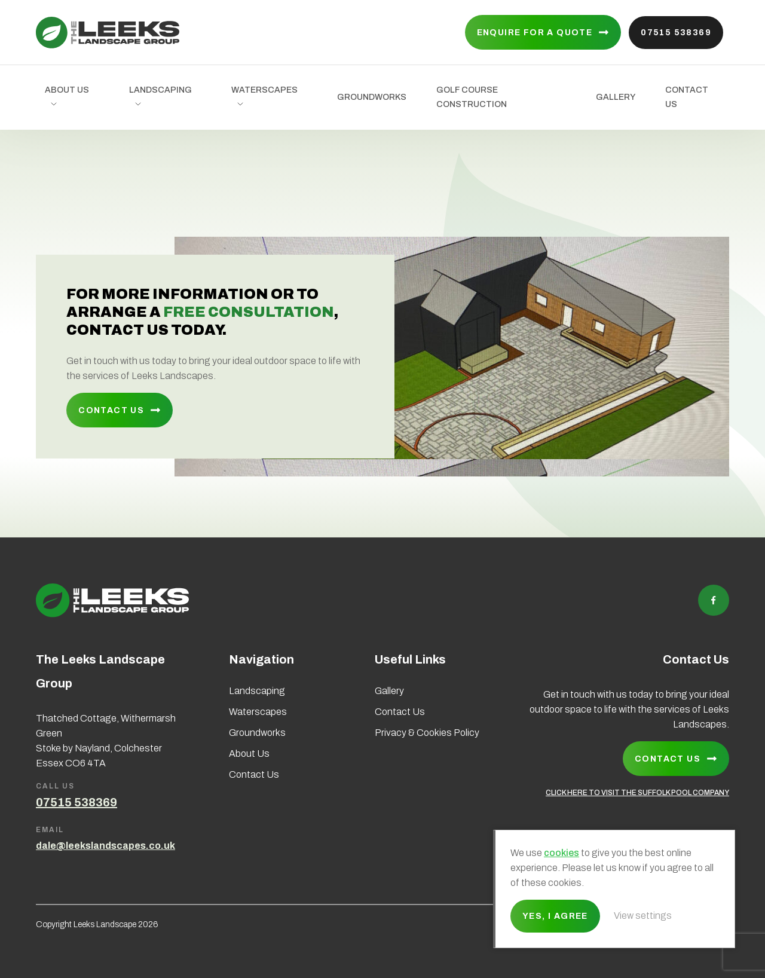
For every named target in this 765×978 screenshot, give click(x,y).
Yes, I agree (555, 916)
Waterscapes (264, 89)
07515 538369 (676, 32)
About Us (67, 89)
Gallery (615, 97)
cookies (561, 853)
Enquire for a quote (535, 32)
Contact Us (686, 97)
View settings (643, 915)
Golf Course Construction (471, 97)
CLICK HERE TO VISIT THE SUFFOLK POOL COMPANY (637, 792)
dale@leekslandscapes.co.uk (105, 846)
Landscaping (160, 89)
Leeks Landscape (107, 32)
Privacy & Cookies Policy (427, 733)
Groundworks (371, 97)
